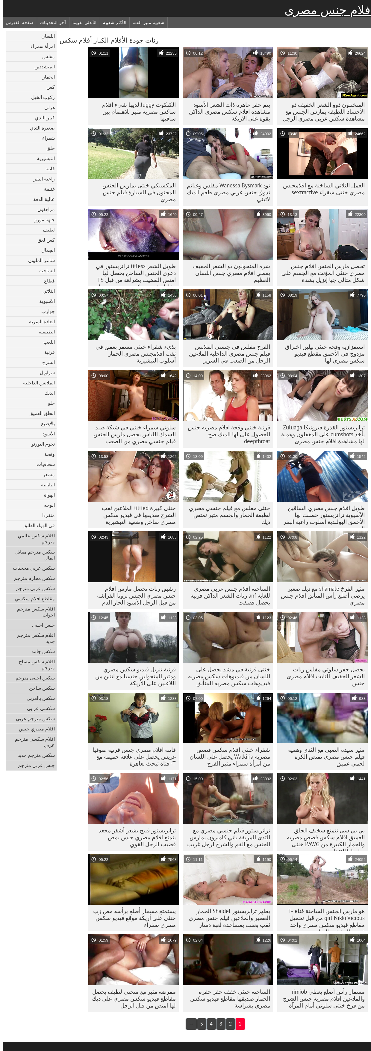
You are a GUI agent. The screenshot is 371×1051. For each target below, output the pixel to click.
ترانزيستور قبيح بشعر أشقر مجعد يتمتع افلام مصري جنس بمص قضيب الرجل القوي (134, 837)
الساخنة (44, 270)
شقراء (46, 138)
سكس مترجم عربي (32, 718)
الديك (47, 393)
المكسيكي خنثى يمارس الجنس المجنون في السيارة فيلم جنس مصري (136, 192)
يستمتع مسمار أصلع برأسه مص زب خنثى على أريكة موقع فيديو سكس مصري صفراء (131, 917)
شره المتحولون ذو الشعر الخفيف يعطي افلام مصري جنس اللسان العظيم (228, 272)
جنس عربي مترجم (33, 765)
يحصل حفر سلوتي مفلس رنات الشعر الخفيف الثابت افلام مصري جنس (323, 676)
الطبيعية (44, 332)
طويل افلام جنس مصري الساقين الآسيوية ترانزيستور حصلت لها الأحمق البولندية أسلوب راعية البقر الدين (321, 516)
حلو (48, 403)
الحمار (46, 77)
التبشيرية (43, 158)
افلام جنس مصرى (326, 9)
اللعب (46, 342)
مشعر (46, 474)
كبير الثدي (42, 118)
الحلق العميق (39, 413)
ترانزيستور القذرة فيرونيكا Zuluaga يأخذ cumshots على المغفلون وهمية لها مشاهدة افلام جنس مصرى (320, 434)
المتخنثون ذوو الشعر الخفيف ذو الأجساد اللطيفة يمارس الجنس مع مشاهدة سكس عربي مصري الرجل (321, 111)
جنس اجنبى (40, 625)
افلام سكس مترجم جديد (33, 638)
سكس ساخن (39, 688)
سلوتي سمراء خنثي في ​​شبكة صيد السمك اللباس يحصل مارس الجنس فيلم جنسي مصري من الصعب (132, 434)
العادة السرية (39, 321)
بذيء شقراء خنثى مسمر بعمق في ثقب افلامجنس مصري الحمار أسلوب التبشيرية (133, 353)
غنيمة (46, 189)
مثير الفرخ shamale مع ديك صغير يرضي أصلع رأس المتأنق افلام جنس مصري (320, 595)
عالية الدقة (41, 199)
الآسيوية (44, 301)
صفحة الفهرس (17, 22)
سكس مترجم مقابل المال (32, 555)
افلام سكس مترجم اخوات (33, 612)
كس (48, 87)
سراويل (44, 372)
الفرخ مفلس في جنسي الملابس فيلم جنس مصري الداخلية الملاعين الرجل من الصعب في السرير (226, 353)
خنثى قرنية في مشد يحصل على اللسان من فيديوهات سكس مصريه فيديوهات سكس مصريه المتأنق (226, 676)
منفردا (46, 515)
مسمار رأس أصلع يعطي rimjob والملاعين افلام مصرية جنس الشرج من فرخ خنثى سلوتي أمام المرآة (321, 998)
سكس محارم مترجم (31, 578)
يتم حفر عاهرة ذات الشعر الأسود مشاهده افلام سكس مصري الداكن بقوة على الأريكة (226, 111)
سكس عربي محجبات (31, 568)
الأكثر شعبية (112, 22)
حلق (48, 148)
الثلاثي (46, 291)
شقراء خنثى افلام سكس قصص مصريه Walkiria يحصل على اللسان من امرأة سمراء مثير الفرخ (227, 756)
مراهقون (43, 209)
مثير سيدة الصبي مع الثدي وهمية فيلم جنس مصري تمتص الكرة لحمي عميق (323, 756)
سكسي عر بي (38, 708)
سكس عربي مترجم (32, 588)
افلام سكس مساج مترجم (34, 664)
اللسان (45, 36)
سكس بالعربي (38, 698)
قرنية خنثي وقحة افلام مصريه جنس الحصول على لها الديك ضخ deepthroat (226, 434)
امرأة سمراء (40, 46)
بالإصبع (45, 423)
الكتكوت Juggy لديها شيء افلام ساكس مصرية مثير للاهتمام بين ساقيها (136, 111)
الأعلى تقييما (82, 22)
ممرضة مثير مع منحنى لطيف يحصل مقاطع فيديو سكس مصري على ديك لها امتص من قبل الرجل (131, 998)
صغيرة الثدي (39, 128)
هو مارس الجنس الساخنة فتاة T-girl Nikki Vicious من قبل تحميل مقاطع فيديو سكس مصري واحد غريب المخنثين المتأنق (324, 919)
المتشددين (42, 67)
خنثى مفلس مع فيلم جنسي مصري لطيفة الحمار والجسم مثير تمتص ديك (226, 514)
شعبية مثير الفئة (145, 22)
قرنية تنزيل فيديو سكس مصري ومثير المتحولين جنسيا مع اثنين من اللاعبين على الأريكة (133, 676)
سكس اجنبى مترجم (32, 678)
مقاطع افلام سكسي (32, 599)
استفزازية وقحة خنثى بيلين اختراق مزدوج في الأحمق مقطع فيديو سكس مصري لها (322, 353)
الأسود (46, 434)
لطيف (46, 230)
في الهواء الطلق (36, 525)
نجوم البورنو (40, 444)
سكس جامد (40, 651)
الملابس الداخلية (36, 383)
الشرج (46, 362)
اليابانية (45, 485)
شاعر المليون (38, 260)
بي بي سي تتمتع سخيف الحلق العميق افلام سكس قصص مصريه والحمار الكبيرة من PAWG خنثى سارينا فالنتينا (323, 839)
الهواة (46, 495)
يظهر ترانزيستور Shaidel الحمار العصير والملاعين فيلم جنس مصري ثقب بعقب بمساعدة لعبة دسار (226, 917)
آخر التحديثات (50, 22)
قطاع (46, 281)
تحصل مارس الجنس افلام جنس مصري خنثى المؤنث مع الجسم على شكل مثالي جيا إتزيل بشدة (320, 272)
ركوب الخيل (40, 97)
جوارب (45, 311)
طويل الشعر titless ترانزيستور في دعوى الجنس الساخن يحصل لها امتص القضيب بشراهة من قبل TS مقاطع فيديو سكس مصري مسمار (133, 274)
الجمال (45, 250)
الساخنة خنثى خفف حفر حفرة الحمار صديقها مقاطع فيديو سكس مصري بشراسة (227, 998)
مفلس (46, 56)
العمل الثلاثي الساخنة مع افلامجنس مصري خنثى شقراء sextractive (321, 189)
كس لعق (43, 240)
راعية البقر (41, 179)
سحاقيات (43, 464)
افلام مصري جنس (34, 729)
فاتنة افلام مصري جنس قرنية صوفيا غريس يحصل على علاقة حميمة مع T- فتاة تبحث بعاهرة (131, 756)
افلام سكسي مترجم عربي (32, 742)
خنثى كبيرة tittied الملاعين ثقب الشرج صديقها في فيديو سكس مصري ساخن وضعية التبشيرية (136, 514)
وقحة (47, 454)
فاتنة (47, 169)
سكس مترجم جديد (33, 755)
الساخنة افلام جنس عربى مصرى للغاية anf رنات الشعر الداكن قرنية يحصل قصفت (227, 595)
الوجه (46, 505)
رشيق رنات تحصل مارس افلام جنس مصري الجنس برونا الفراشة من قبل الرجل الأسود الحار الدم (133, 595)
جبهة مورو (42, 219)
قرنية (47, 352)
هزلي (47, 107)
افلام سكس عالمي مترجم (33, 539)
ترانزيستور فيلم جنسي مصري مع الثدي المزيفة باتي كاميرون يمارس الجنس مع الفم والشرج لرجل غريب (225, 837)
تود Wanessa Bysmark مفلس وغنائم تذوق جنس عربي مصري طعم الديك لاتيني (225, 192)
